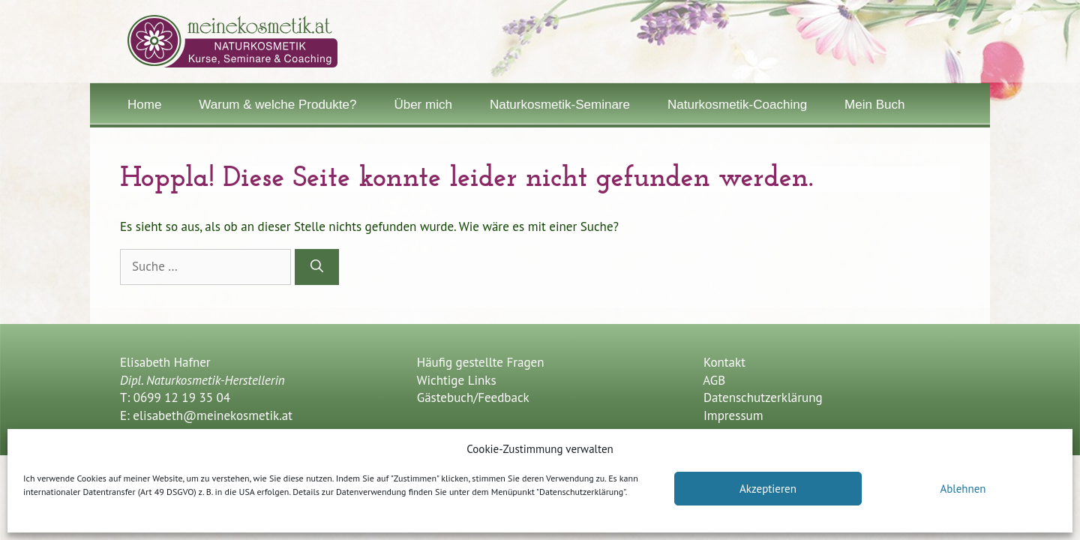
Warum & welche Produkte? (277, 105)
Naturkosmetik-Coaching (737, 105)
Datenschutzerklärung (763, 397)
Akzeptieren (768, 489)
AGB (714, 380)
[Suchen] (317, 267)
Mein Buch (874, 105)
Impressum (734, 415)
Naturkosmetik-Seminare (560, 105)
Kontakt (725, 362)
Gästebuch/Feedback (471, 397)
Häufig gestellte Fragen (478, 362)
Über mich (423, 105)
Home (144, 105)
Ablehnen (963, 489)
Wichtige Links (454, 380)
